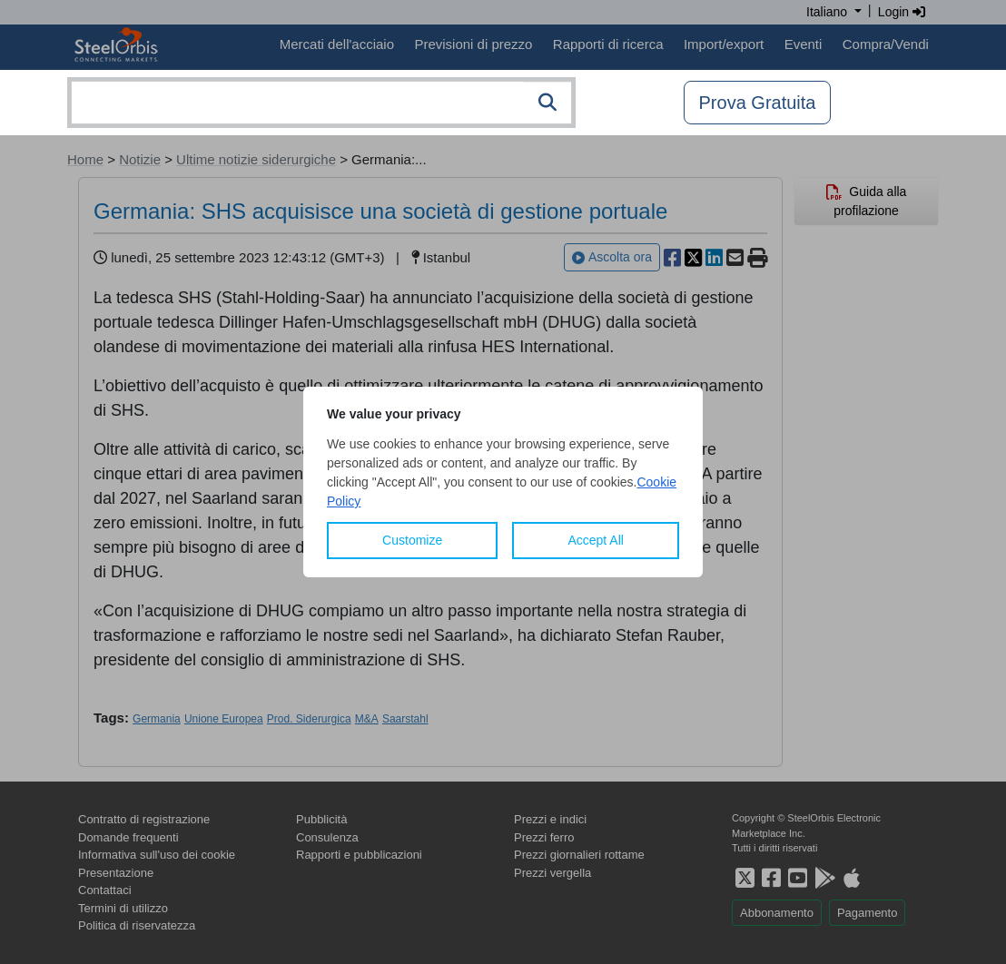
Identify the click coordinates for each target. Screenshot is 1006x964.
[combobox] (321, 102)
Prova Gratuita (757, 103)
